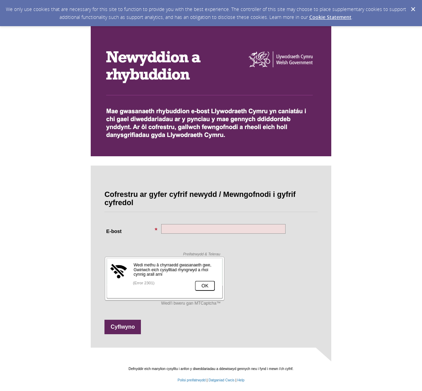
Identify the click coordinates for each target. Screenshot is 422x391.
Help (241, 380)
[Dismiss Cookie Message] (413, 9)
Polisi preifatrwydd (192, 380)
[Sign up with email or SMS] (122, 327)
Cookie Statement (330, 17)
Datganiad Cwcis (222, 380)
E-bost (132, 231)
